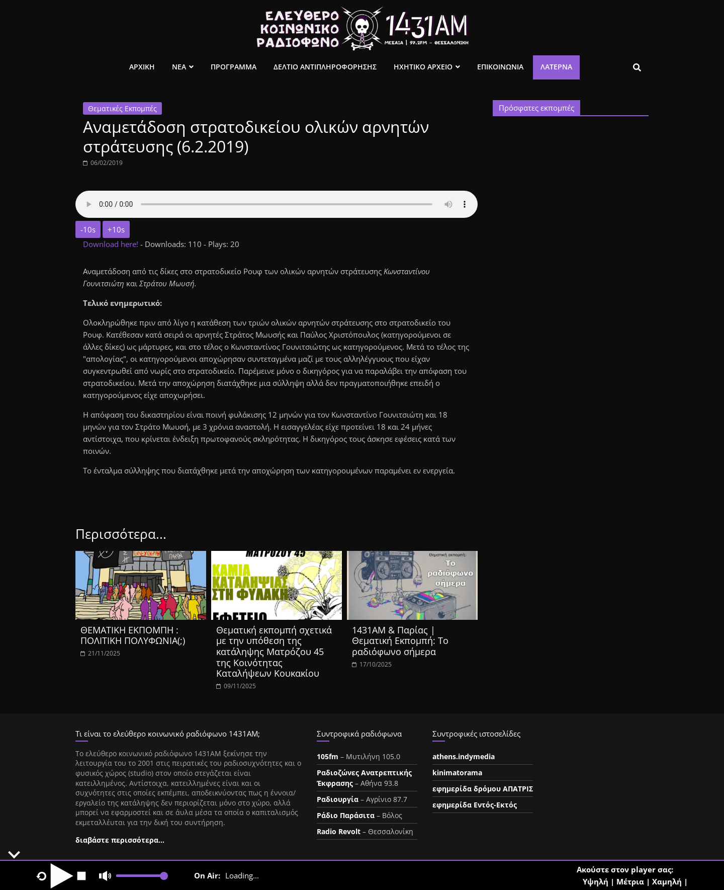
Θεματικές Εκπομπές (122, 108)
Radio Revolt (338, 831)
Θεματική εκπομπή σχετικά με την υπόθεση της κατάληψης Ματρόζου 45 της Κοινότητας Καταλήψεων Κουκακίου (274, 651)
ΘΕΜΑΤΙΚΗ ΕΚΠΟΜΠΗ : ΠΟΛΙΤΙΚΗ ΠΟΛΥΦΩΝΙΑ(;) (132, 635)
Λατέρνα (556, 66)
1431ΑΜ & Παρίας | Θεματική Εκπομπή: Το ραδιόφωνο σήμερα (400, 641)
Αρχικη (142, 66)
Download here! (111, 244)
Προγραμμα (233, 66)
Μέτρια (630, 881)
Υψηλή (595, 881)
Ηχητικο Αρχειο (423, 66)
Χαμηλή (667, 881)
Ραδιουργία (337, 799)
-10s (88, 229)
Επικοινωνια (500, 66)
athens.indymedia (463, 756)
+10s (116, 229)
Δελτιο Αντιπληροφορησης (325, 66)
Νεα (179, 66)
